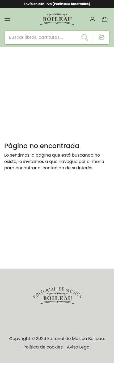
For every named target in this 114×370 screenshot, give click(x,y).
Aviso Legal (79, 347)
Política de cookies (43, 347)
